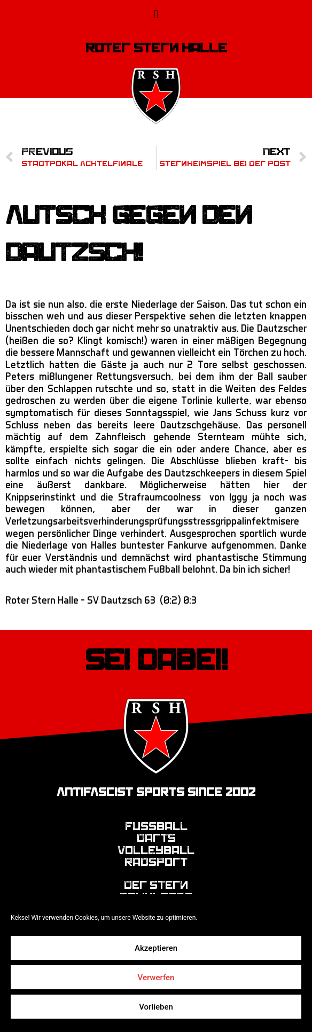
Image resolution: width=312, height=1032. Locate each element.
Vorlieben (156, 1007)
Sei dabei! (156, 660)
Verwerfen (156, 977)
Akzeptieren (156, 948)
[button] (156, 14)
